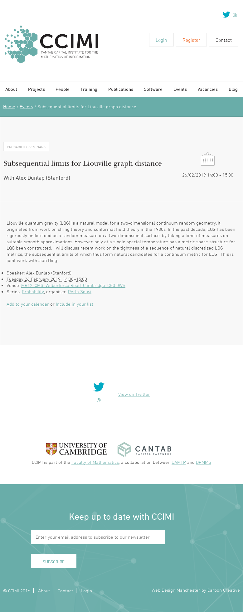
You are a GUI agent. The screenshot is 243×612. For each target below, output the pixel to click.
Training (88, 89)
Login (161, 40)
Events (180, 89)
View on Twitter (134, 394)
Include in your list (74, 304)
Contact (224, 40)
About (11, 89)
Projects (36, 89)
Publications (120, 89)
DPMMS (203, 462)
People (63, 89)
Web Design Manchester (176, 590)
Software (153, 89)
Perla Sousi (79, 291)
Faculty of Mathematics (95, 462)
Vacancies (207, 89)
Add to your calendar (28, 304)
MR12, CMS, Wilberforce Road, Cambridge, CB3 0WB (73, 285)
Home (9, 106)
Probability (33, 291)
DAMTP (179, 462)
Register (191, 40)
